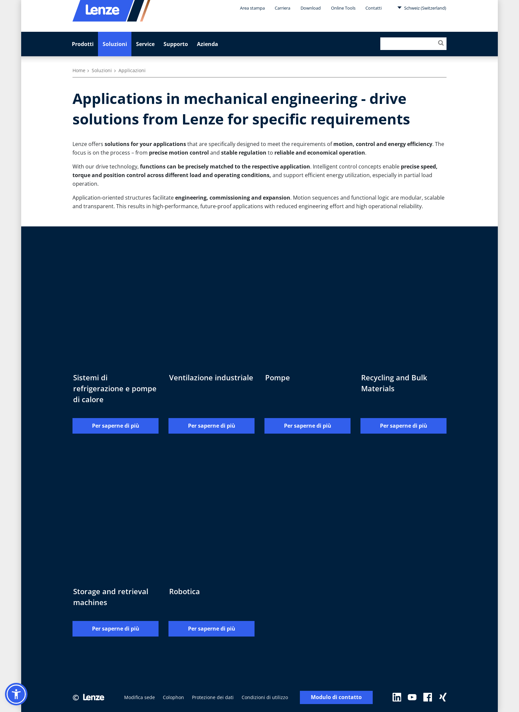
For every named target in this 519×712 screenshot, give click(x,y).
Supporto (176, 44)
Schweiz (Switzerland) (421, 7)
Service (145, 44)
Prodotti (83, 44)
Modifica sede (139, 697)
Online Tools (343, 8)
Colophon (173, 697)
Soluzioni (115, 44)
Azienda (207, 44)
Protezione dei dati (213, 697)
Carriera (282, 8)
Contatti (373, 8)
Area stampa (252, 8)
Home (78, 70)
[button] (16, 694)
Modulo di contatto (336, 697)
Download (311, 8)
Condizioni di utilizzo (265, 697)
